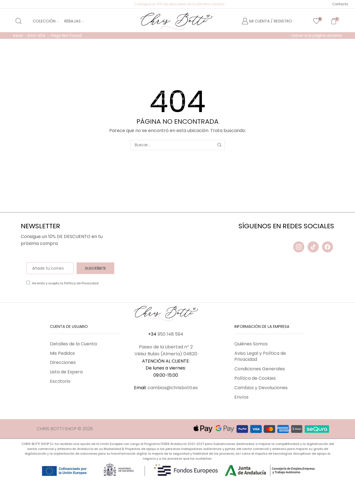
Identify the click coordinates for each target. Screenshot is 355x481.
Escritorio (60, 381)
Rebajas (74, 21)
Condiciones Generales (259, 369)
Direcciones (63, 362)
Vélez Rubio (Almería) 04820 (166, 354)
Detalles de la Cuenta (73, 344)
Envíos (241, 397)
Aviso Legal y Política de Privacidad (260, 356)
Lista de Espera (66, 372)
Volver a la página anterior (316, 35)
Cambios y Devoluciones (261, 387)
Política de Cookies (255, 378)
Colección (46, 21)
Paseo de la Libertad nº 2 (166, 347)
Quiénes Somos (251, 344)
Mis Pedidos (62, 353)
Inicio (18, 35)
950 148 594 (170, 334)
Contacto (340, 4)
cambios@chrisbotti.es (173, 387)
